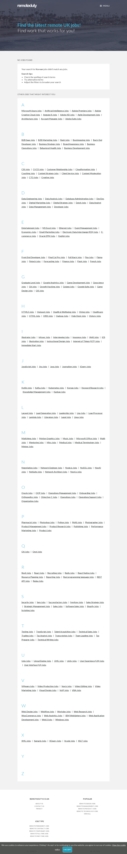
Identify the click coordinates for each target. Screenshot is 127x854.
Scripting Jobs (28, 610)
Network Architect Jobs (56, 471)
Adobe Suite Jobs (73, 118)
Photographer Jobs (94, 522)
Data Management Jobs (40, 206)
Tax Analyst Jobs (44, 635)
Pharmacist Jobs (29, 522)
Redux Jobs (38, 581)
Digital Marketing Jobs (39, 202)
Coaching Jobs (28, 173)
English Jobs (64, 236)
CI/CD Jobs (38, 169)
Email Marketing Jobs (49, 232)
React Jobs (39, 573)
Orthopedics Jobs (29, 497)
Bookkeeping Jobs (81, 140)
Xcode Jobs (69, 741)
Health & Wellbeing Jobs (64, 312)
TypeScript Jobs (43, 631)
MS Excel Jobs (49, 228)
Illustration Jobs (36, 341)
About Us (39, 803)
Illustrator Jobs (28, 337)
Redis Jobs (70, 573)
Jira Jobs (43, 366)
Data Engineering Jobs (31, 198)
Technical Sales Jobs (88, 631)
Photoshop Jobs (47, 522)
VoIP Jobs (64, 690)
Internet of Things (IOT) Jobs (86, 341)
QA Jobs (25, 551)
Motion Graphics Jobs (49, 438)
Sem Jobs (41, 602)
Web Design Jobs (29, 711)
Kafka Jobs (40, 388)
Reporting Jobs (53, 577)
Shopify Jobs (93, 606)
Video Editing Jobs (83, 686)
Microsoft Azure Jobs (31, 110)
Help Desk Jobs (78, 316)
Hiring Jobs (84, 312)
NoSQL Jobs (86, 467)
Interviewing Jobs (61, 337)
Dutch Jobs (81, 202)
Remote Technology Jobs (87, 811)
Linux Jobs (79, 417)
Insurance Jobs (79, 337)
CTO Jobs (33, 177)
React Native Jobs (86, 573)
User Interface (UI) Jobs (35, 665)
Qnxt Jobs (37, 551)
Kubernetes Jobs (56, 388)
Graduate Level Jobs (30, 282)
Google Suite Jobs (86, 286)
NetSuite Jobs (35, 471)
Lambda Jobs (35, 417)
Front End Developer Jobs (33, 257)
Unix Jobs (26, 661)
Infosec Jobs (44, 337)
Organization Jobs (29, 501)
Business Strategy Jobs (49, 144)
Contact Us (39, 806)
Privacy (39, 809)
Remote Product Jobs (87, 809)
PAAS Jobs (77, 522)
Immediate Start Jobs (31, 345)
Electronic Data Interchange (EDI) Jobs (80, 232)
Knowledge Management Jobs (37, 392)
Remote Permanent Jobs (39, 826)
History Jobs (95, 316)
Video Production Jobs (47, 686)
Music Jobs (68, 438)
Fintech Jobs (35, 261)
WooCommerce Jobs (31, 715)
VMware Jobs (27, 686)
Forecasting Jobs (51, 261)
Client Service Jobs (70, 173)
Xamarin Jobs (40, 741)
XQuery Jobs (55, 741)
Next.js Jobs (76, 471)
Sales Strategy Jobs (95, 602)
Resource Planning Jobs (32, 577)
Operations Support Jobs (90, 497)
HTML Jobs (34, 316)
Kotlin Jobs (26, 388)
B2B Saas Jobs (28, 140)
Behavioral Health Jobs (50, 148)
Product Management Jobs (33, 526)
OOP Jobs (40, 493)
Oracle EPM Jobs (47, 236)
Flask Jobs (82, 261)
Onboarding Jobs (87, 493)
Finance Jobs (68, 261)
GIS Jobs (40, 290)
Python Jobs (63, 522)
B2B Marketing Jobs (47, 140)
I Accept (67, 850)
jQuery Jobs (85, 366)
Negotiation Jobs (29, 467)
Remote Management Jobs (87, 806)
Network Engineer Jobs (51, 467)
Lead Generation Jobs (46, 413)
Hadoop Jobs (62, 316)
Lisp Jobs (81, 413)
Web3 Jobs (47, 719)
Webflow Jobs (47, 711)
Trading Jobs (27, 635)
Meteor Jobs (27, 446)
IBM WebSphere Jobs (75, 715)
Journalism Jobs (69, 366)
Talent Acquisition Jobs (65, 631)
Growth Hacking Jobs (50, 286)
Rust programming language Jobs (78, 577)
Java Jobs (54, 366)
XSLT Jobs (83, 741)
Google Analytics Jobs (53, 282)
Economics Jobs (28, 232)
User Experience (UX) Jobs (92, 661)
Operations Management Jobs (62, 493)
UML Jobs (59, 661)
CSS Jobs (25, 169)
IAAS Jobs (94, 337)
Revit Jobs (26, 573)
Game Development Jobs (78, 282)
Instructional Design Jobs (58, 341)
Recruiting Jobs (54, 573)
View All (87, 814)
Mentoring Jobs (36, 442)
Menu (105, 5)
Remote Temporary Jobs (39, 831)
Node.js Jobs (71, 467)
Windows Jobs (62, 719)
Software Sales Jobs (75, 606)
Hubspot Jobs (43, 312)
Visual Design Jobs (47, 690)
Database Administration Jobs (79, 198)
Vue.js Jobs (66, 686)
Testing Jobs (27, 631)
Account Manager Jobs (51, 118)
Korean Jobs (72, 388)
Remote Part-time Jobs (39, 836)
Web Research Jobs (83, 711)
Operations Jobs (68, 497)
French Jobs (95, 261)
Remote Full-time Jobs (39, 833)
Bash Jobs (65, 140)
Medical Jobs (65, 442)
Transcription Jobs (63, 635)
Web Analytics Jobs (53, 715)
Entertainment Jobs (30, 228)
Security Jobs (27, 602)
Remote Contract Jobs (39, 828)
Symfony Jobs (76, 602)
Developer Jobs (61, 206)
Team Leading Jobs (84, 635)
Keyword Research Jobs (93, 388)
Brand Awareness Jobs (73, 144)
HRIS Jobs (48, 316)
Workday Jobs (64, 711)
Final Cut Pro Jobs (56, 257)
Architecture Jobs (29, 118)
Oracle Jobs (27, 493)
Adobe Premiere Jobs (82, 110)
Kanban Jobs (60, 392)
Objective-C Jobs (49, 497)
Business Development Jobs (77, 148)
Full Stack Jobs (75, 257)
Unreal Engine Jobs (42, 661)
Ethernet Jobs (65, 228)
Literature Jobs (51, 417)
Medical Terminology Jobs (87, 442)
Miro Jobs (51, 442)
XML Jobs (26, 741)
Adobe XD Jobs (67, 114)
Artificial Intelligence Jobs (57, 110)
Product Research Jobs (60, 526)
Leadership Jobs (66, 413)
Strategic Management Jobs (37, 606)
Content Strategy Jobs (48, 173)
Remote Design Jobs (87, 803)
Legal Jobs (66, 417)
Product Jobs (45, 530)
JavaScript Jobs (28, 366)
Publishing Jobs (81, 526)
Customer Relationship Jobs (59, 169)
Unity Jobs (72, 661)
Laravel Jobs (27, 413)
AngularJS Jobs (50, 114)
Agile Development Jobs (89, 114)
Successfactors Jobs (58, 602)
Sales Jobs (58, 606)
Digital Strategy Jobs (63, 202)
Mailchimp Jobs (28, 438)
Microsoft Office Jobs (86, 438)
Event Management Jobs (86, 228)
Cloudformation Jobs (85, 169)
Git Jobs (33, 286)
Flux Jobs (89, 257)
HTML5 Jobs (27, 312)
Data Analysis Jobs (53, 198)
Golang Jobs (68, 286)
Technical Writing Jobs (47, 639)
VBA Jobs (76, 690)
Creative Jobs (47, 177)
